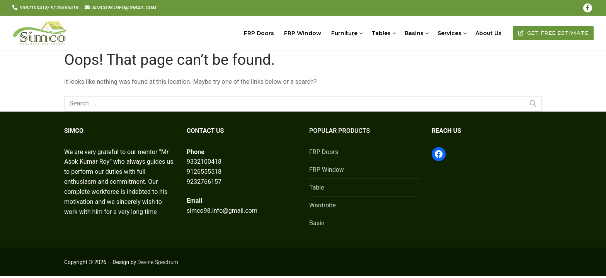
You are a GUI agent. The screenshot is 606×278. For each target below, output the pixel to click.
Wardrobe (322, 205)
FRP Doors (323, 152)
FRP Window (326, 169)
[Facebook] (587, 7)
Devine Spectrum (158, 262)
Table (316, 187)
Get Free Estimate (553, 33)
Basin (317, 223)
